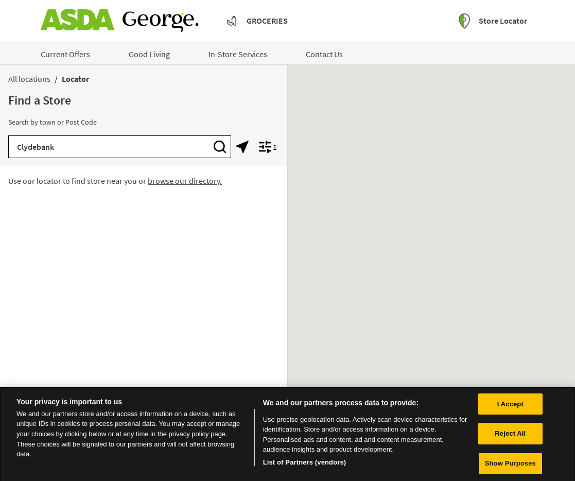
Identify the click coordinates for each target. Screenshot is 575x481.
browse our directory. (185, 181)
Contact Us (324, 54)
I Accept (510, 406)
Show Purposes (510, 466)
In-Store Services (237, 54)
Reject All (510, 436)
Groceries (267, 20)
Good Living (149, 54)
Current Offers (65, 54)
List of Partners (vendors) (304, 464)
